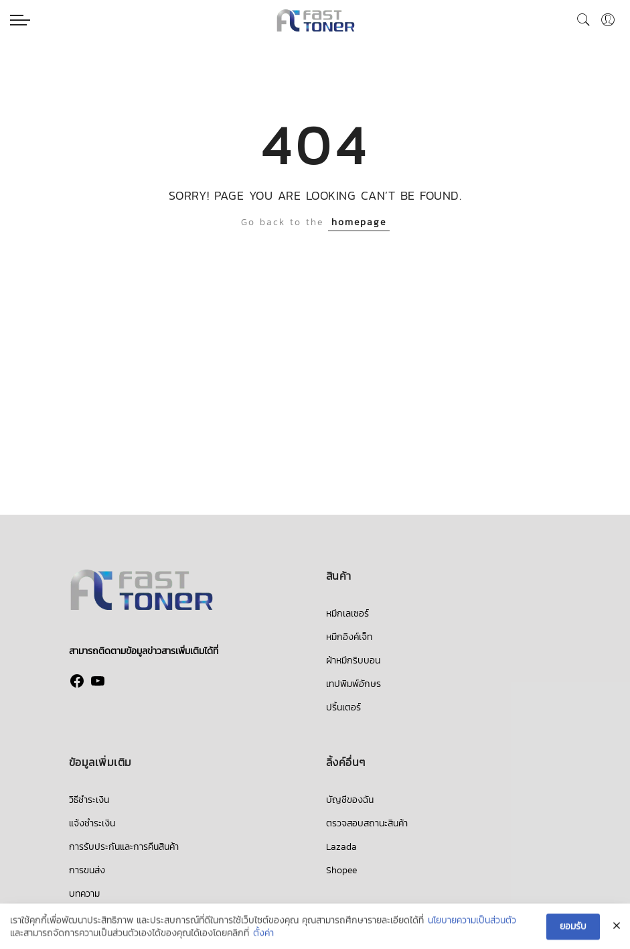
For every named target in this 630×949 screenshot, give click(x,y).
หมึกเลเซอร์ (347, 614)
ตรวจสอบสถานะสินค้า (367, 823)
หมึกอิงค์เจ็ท (349, 637)
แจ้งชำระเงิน (92, 823)
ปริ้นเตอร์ (343, 707)
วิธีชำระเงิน (89, 800)
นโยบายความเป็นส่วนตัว (472, 921)
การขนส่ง (87, 870)
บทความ (84, 894)
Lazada (341, 847)
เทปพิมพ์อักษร (353, 684)
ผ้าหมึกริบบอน (353, 660)
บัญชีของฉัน (350, 800)
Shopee (341, 870)
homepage (358, 222)
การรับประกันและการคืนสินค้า (124, 847)
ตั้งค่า (263, 935)
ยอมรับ (573, 927)
